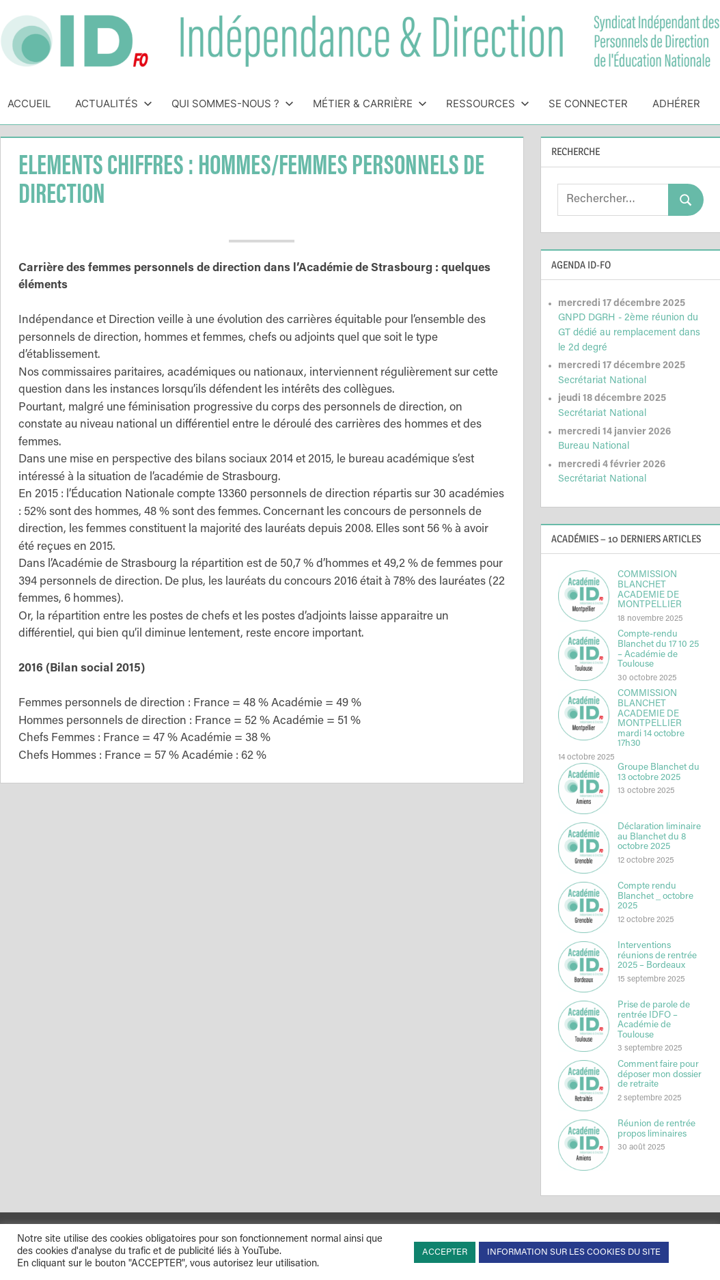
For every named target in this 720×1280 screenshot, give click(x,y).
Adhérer (676, 103)
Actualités (113, 103)
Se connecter (588, 103)
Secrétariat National (602, 381)
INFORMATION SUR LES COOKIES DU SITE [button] (574, 1252)
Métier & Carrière (370, 103)
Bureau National (593, 446)
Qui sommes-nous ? (232, 103)
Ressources (487, 103)
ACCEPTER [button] (444, 1252)
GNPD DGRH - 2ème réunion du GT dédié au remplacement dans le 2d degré (629, 332)
